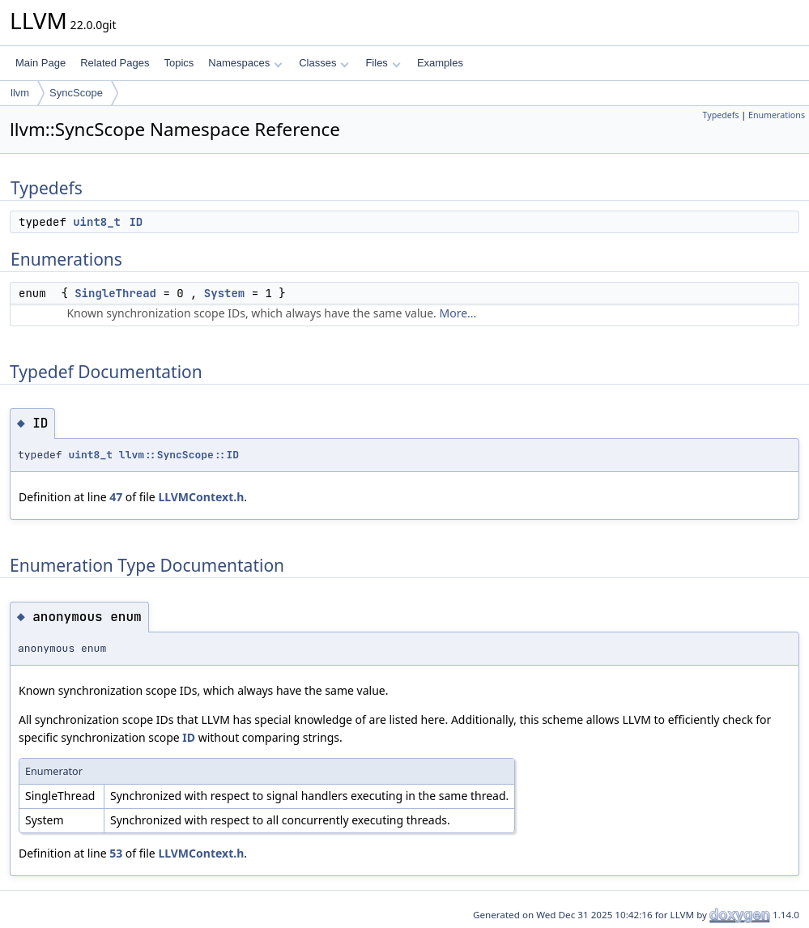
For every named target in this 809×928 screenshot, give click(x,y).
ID (136, 222)
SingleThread (115, 293)
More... (457, 313)
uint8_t (97, 222)
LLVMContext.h (201, 496)
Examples (440, 63)
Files (382, 63)
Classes (324, 63)
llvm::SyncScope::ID (179, 455)
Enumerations (776, 115)
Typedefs (721, 115)
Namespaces (245, 63)
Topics (179, 63)
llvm (20, 93)
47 (115, 496)
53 (115, 853)
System (224, 293)
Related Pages (114, 63)
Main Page (40, 63)
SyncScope (76, 93)
